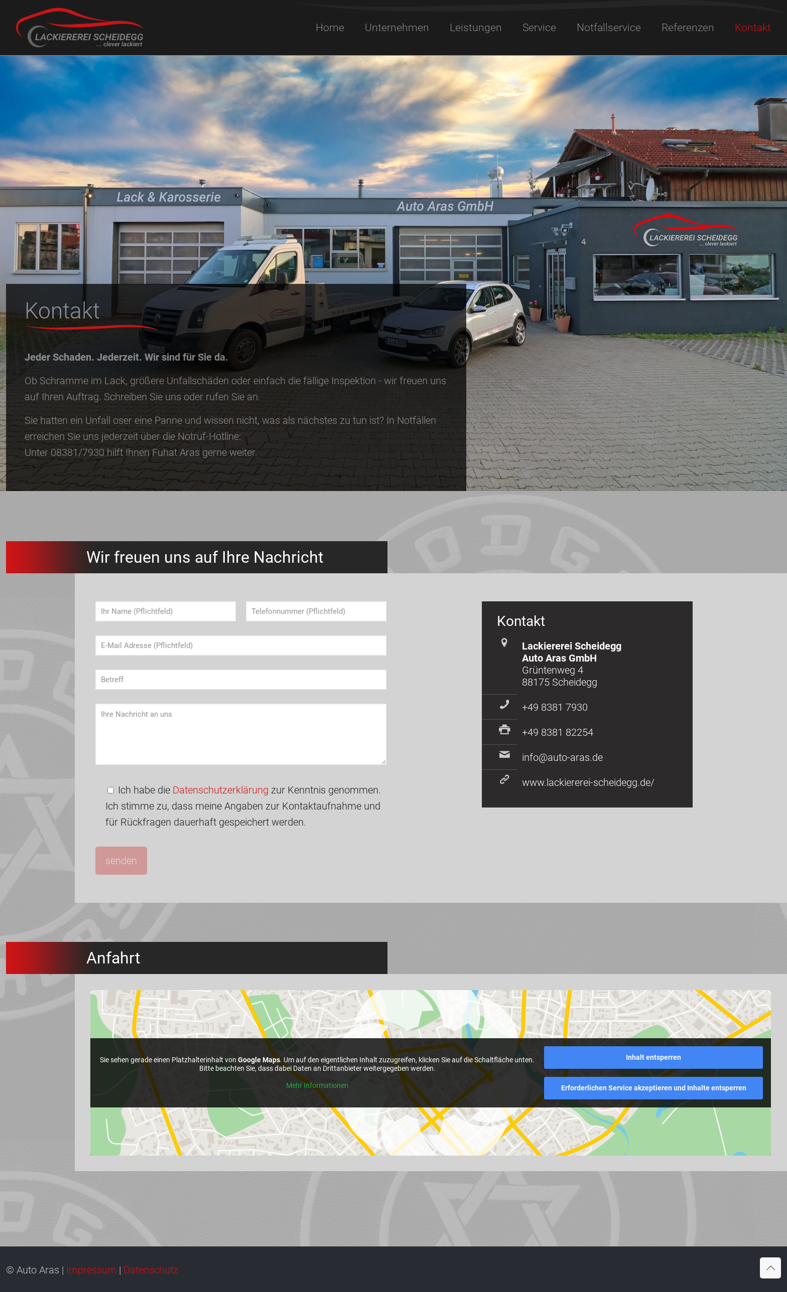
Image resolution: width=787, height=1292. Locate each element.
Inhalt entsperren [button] (654, 1057)
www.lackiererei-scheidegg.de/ (588, 782)
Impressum (91, 1270)
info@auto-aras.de (562, 757)
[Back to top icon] (770, 1267)
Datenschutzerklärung (221, 790)
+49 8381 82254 (557, 732)
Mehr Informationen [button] (317, 1085)
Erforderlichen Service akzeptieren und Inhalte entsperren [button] (653, 1088)
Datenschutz (150, 1270)
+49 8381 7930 (555, 707)
